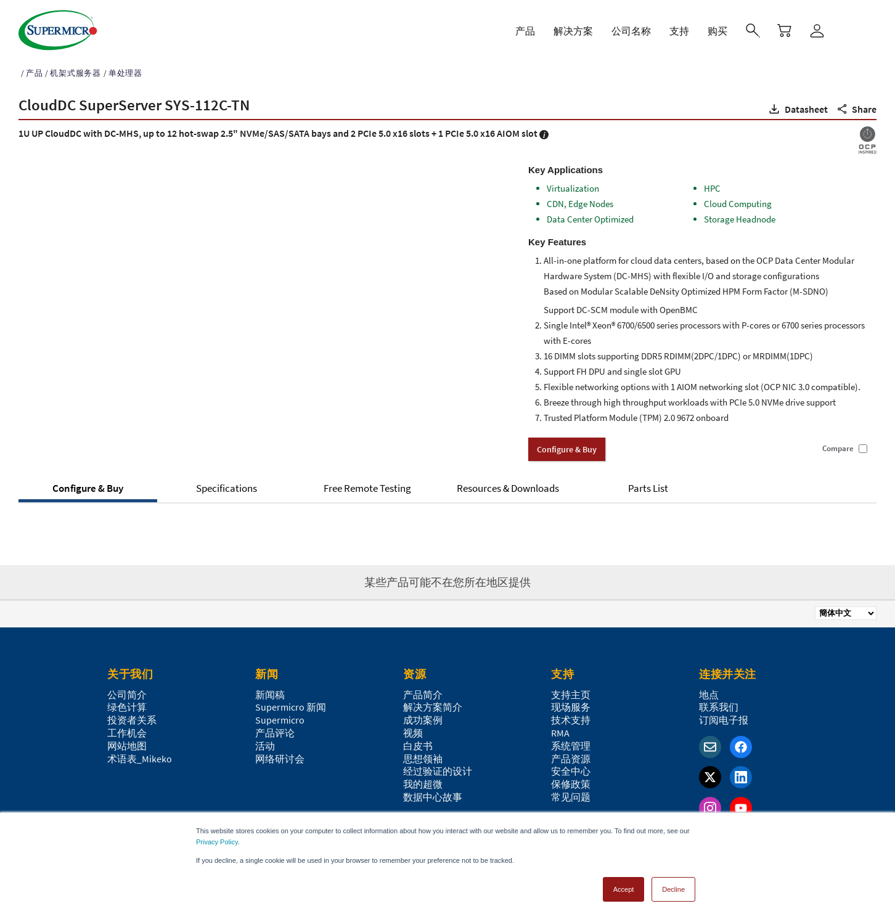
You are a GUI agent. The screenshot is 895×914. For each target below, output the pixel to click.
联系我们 (718, 703)
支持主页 (571, 691)
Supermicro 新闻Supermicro (290, 709)
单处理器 (125, 69)
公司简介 (127, 691)
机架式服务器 (75, 69)
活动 (265, 742)
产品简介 (423, 691)
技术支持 (571, 716)
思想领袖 (423, 755)
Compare (838, 445)
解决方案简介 (432, 703)
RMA (560, 729)
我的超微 (423, 780)
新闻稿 (270, 691)
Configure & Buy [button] (567, 445)
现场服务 (571, 703)
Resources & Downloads (508, 484)
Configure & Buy (87, 484)
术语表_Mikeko (139, 755)
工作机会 (127, 729)
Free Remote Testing (367, 484)
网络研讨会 (279, 755)
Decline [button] (673, 885)
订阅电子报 (723, 716)
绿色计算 (127, 703)
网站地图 (127, 742)
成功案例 (423, 716)
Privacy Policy (217, 838)
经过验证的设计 (437, 767)
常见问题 (571, 793)
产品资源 (571, 755)
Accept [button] (623, 885)
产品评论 (275, 729)
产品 (34, 69)
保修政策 (571, 780)
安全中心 (571, 767)
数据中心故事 (432, 793)
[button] (797, 105)
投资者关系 (132, 716)
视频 (413, 729)
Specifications (226, 484)
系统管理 (571, 742)
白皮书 (418, 742)
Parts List (648, 484)
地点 (709, 691)
